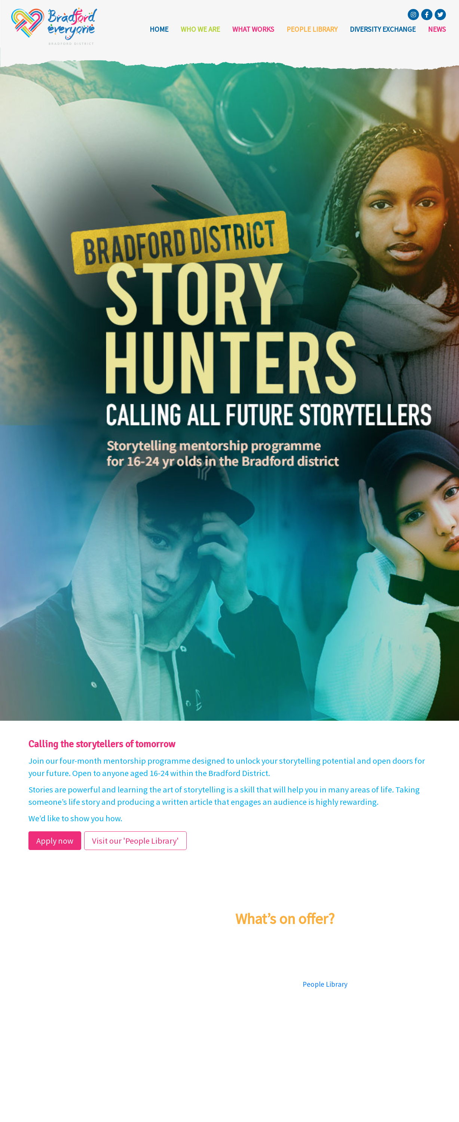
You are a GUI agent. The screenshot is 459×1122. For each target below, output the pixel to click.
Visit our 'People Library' (135, 840)
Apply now (54, 840)
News (437, 29)
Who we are (200, 29)
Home (159, 29)
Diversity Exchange (383, 29)
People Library (312, 29)
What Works (253, 29)
